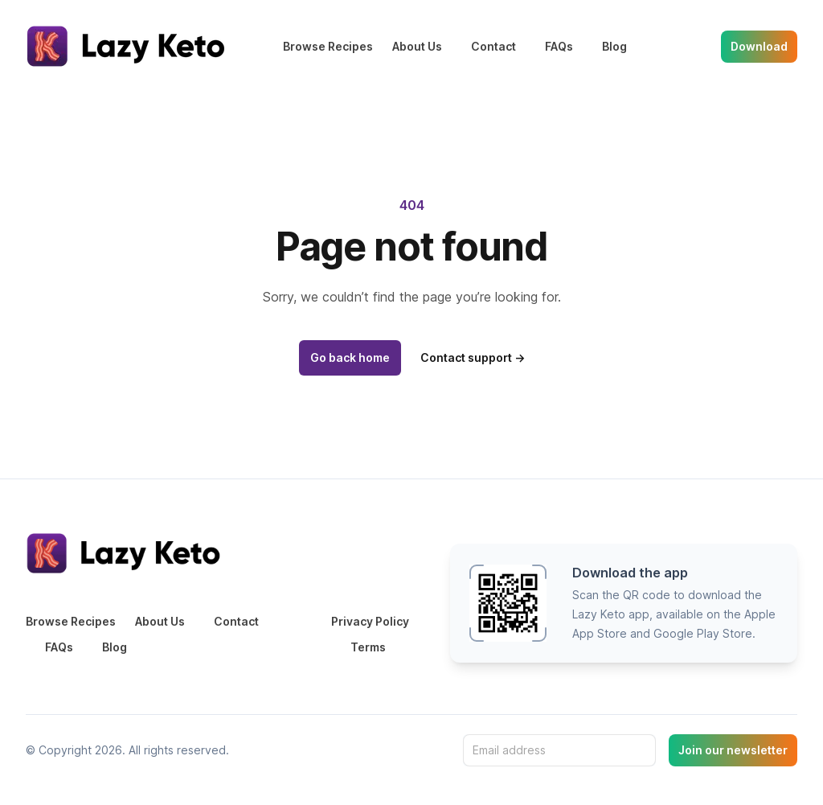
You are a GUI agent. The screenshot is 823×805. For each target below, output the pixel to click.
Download (759, 46)
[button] (623, 603)
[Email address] (559, 750)
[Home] (128, 46)
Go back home (350, 357)
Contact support (472, 357)
